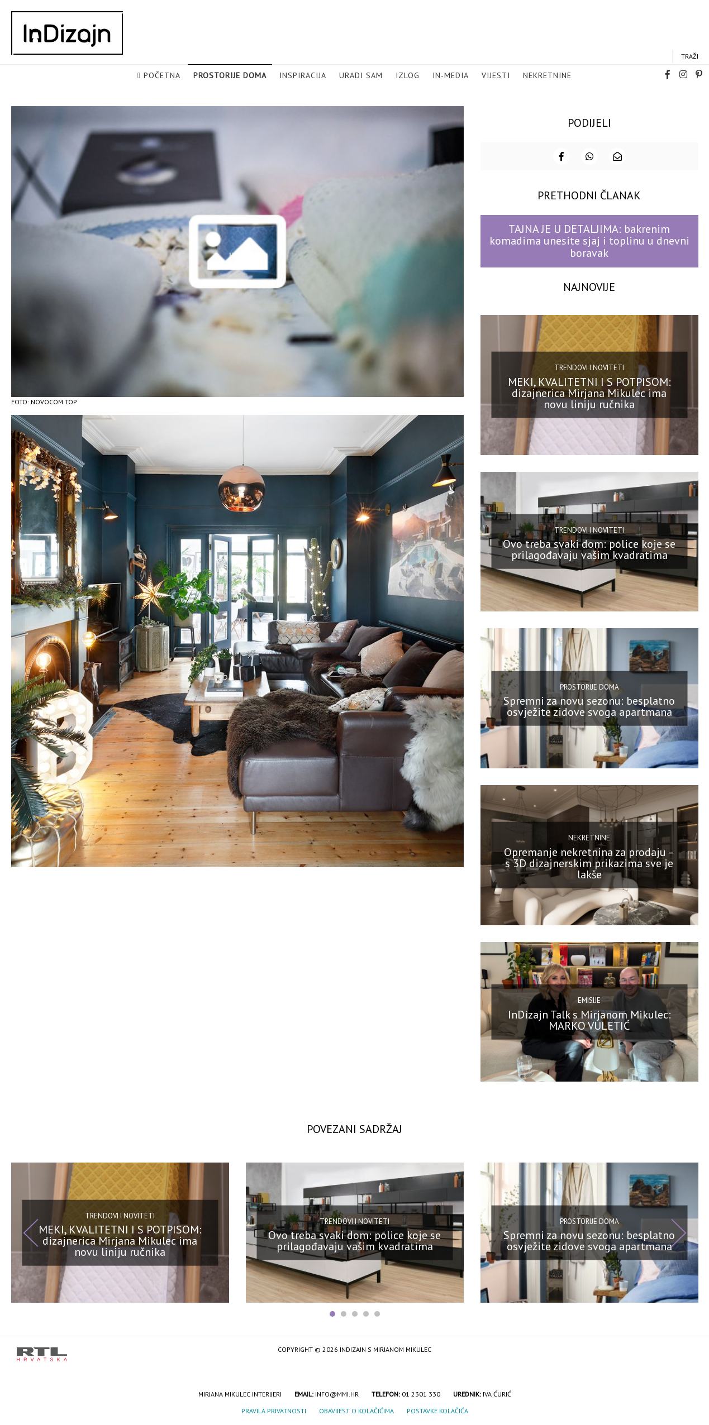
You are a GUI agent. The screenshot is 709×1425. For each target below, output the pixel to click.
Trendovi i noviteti (589, 366)
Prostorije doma (230, 76)
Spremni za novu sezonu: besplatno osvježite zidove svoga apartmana (589, 705)
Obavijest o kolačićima (356, 1409)
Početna (162, 76)
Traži (689, 56)
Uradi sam (361, 76)
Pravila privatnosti (273, 1409)
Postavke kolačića (437, 1409)
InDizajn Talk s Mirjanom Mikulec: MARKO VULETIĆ (589, 1018)
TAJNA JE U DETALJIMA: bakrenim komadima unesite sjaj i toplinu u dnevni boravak (589, 240)
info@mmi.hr (337, 1393)
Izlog (408, 76)
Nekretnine (547, 76)
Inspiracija (302, 76)
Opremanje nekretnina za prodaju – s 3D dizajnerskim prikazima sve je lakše (589, 862)
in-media (450, 76)
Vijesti (496, 76)
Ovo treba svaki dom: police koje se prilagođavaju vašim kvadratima (589, 548)
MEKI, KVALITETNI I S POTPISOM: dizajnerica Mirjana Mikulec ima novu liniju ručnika (589, 392)
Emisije (589, 999)
